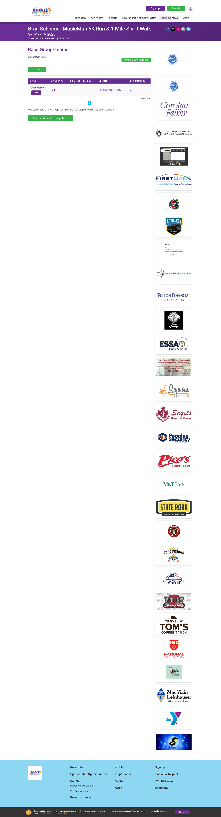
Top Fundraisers (79, 791)
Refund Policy (164, 781)
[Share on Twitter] (174, 29)
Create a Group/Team (136, 60)
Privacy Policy (61, 813)
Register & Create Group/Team (50, 118)
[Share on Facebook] (169, 29)
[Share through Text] (188, 29)
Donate (176, 8)
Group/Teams (169, 18)
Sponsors (161, 788)
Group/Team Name (37, 57)
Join (36, 92)
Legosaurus (37, 88)
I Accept (182, 812)
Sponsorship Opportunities (139, 18)
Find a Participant (166, 774)
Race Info (80, 18)
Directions (64, 38)
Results (118, 781)
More (186, 18)
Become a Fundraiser (82, 785)
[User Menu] (190, 8)
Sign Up (155, 8)
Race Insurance (80, 797)
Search (37, 69)
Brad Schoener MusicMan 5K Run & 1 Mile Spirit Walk (89, 29)
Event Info (97, 18)
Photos (117, 788)
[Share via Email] (183, 29)
